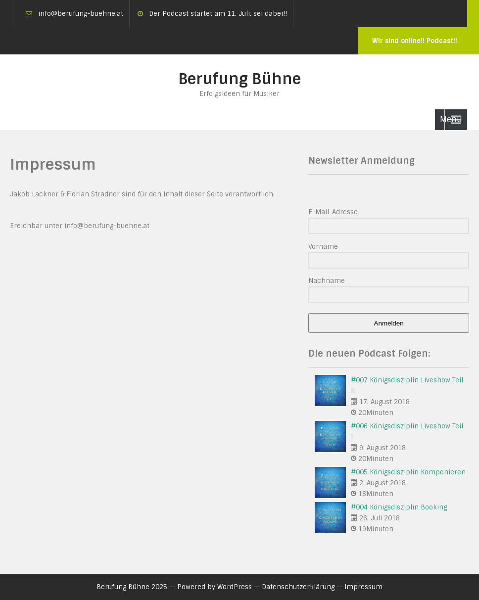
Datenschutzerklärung (298, 587)
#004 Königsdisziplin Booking (399, 507)
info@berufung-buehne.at (80, 13)
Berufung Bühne (239, 79)
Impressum (363, 587)
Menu (451, 119)
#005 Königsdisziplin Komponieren (408, 472)
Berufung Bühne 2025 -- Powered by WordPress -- (179, 587)
